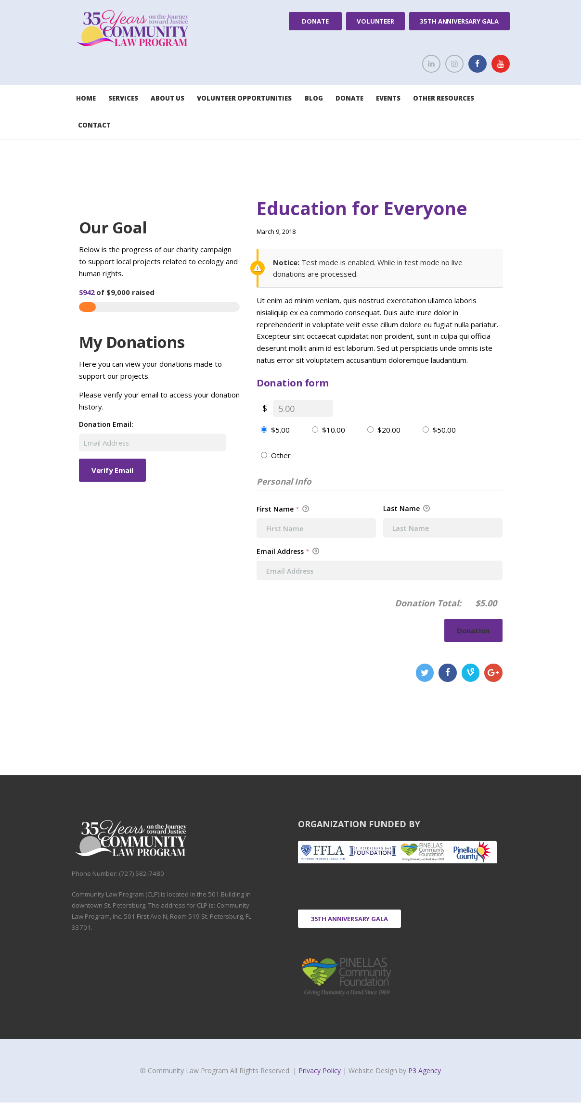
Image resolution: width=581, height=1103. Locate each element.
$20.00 (388, 430)
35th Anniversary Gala (459, 21)
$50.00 (444, 430)
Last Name (406, 508)
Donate (315, 21)
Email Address (288, 551)
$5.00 (280, 430)
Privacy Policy (320, 1070)
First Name (283, 508)
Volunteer (375, 21)
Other (281, 455)
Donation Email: (106, 424)
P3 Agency (424, 1070)
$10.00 (333, 430)
